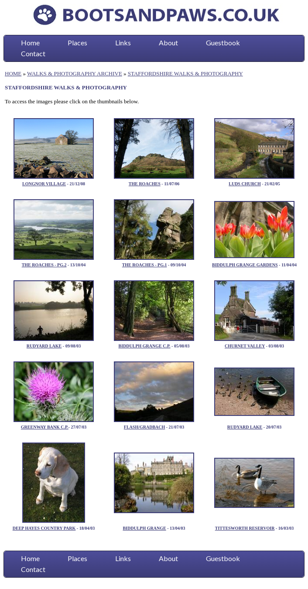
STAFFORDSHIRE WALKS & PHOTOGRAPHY (185, 73)
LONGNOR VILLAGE (44, 183)
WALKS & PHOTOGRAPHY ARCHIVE (74, 73)
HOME (13, 73)
